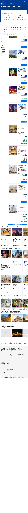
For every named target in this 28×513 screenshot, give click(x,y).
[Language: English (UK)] (2, 372)
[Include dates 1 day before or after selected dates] (8, 34)
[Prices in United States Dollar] (4, 372)
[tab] (8, 15)
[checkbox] (13, 21)
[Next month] (26, 18)
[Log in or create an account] (24, 1)
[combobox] (14, 11)
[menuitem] (3, 4)
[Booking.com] (3, 1)
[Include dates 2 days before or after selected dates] (13, 34)
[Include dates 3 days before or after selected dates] (17, 34)
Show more (19, 38)
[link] (3, 38)
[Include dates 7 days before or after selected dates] (21, 34)
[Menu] (27, 1)
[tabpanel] (14, 26)
